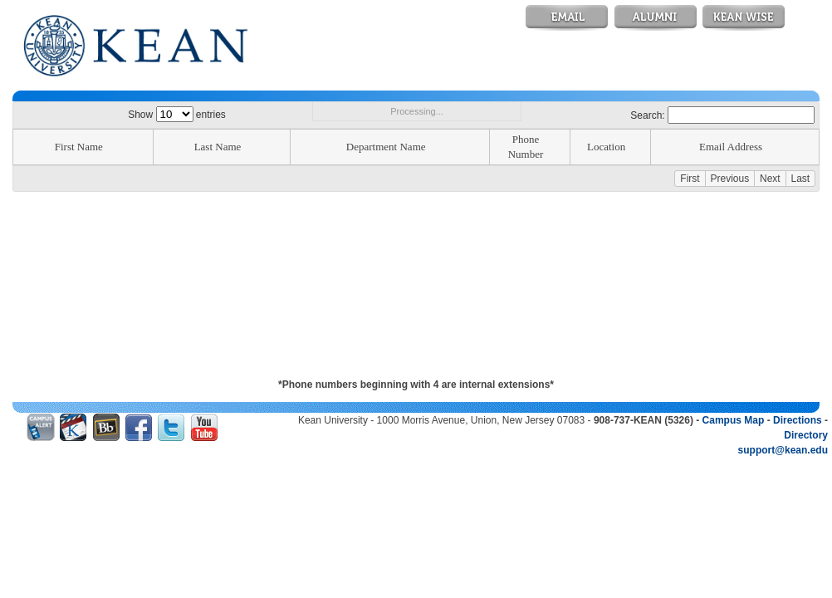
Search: (722, 115)
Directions (797, 420)
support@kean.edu (783, 450)
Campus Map (733, 420)
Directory (806, 435)
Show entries (177, 114)
